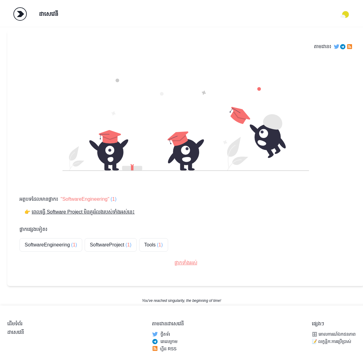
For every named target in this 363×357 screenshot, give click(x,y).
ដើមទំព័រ (15, 323)
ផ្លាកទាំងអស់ (185, 262)
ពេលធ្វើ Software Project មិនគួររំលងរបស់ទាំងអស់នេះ (83, 211)
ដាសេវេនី (48, 14)
